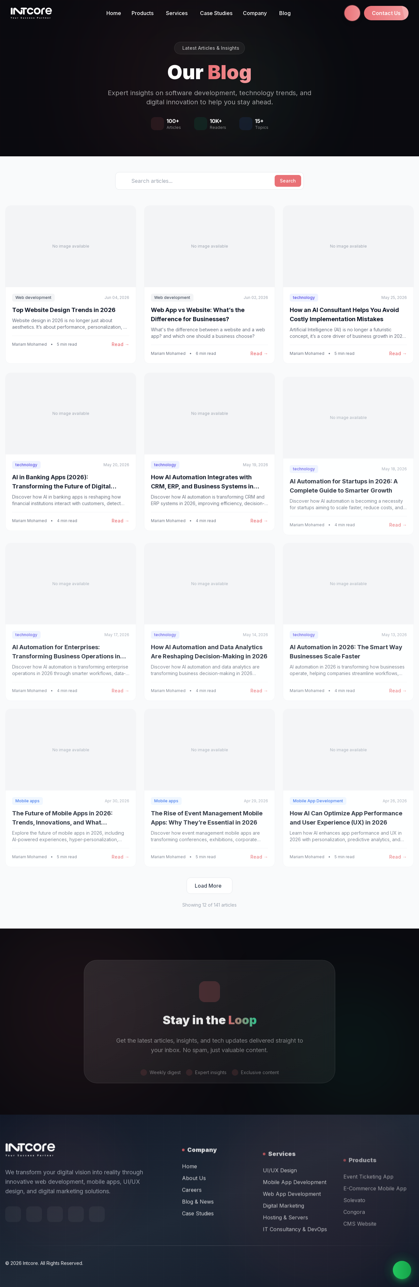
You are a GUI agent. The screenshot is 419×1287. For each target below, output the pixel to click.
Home (113, 13)
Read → (120, 344)
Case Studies (216, 13)
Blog (285, 13)
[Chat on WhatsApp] (402, 1270)
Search (288, 180)
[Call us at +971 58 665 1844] (352, 13)
